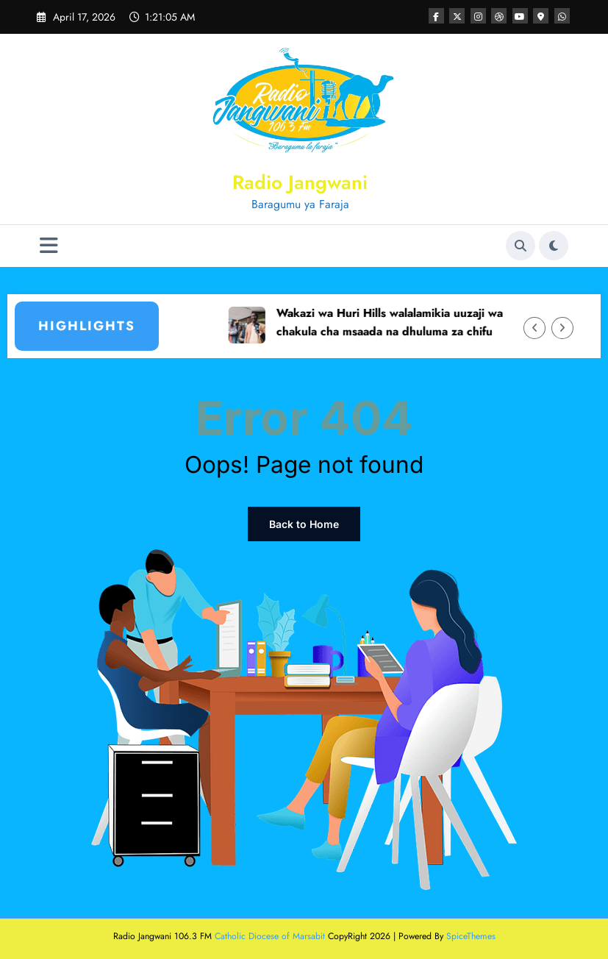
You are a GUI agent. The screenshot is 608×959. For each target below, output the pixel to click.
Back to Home (304, 524)
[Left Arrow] (534, 328)
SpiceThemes (471, 936)
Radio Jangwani (300, 182)
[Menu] (49, 246)
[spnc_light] (553, 245)
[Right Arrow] (562, 328)
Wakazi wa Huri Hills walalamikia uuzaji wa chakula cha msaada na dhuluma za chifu (403, 322)
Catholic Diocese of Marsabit (270, 936)
